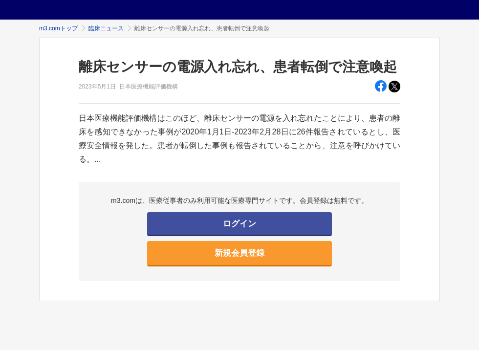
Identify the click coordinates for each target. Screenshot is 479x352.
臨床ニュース (106, 28)
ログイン (239, 223)
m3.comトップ (58, 28)
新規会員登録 (239, 253)
